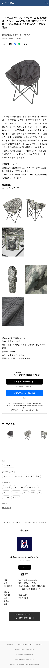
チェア (6, 492)
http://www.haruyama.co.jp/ (28, 580)
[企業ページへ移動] (24, 545)
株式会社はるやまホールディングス (24, 557)
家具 (33, 492)
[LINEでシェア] (19, 44)
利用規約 (39, 645)
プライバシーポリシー (24, 645)
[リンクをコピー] (25, 44)
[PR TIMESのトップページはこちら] (9, 3)
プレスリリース (16, 522)
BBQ (25, 492)
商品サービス (9, 466)
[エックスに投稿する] (10, 44)
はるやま (7, 487)
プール (6, 497)
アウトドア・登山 (10, 476)
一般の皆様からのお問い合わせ (24, 659)
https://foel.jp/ (6, 508)
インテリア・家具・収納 (30, 476)
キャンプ (16, 497)
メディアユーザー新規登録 (24, 393)
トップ (5, 522)
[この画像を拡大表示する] (10, 434)
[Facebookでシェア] (15, 44)
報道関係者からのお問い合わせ (24, 649)
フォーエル (19, 487)
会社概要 (10, 645)
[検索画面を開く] (46, 2)
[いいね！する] (4, 44)
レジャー (16, 492)
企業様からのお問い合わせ (24, 654)
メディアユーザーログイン (24, 382)
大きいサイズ (32, 487)
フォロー (24, 567)
